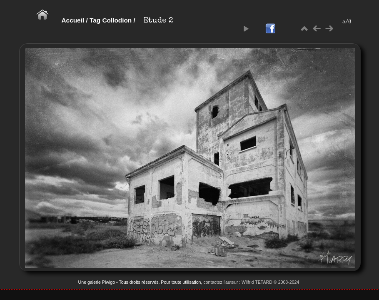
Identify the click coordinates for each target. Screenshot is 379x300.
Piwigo (108, 282)
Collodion (117, 20)
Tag (95, 20)
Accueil (73, 20)
